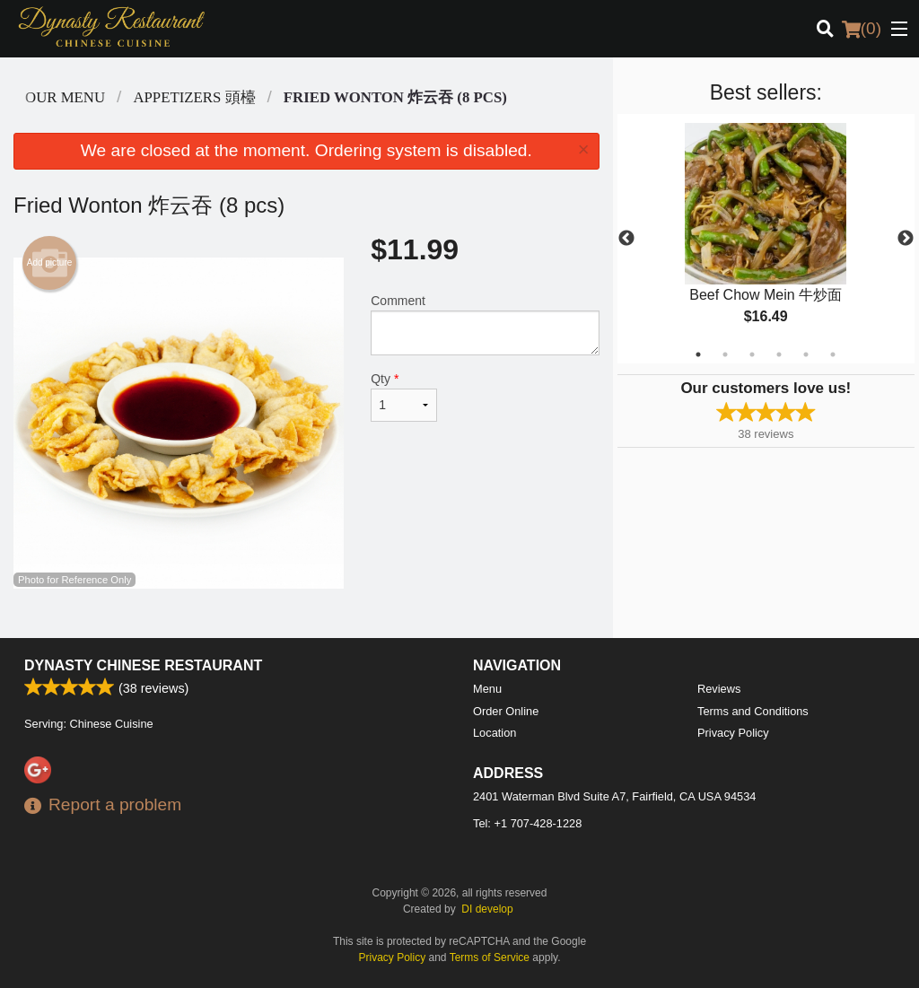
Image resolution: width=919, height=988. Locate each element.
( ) (861, 28)
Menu (487, 688)
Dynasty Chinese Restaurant (143, 665)
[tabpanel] (766, 238)
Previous (626, 239)
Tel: (527, 823)
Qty (404, 397)
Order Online (505, 711)
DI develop (486, 909)
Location (494, 732)
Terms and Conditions (753, 711)
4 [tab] (779, 354)
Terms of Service (490, 957)
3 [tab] (752, 354)
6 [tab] (833, 354)
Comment (485, 324)
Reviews (718, 688)
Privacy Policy (733, 732)
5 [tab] (806, 354)
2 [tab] (725, 354)
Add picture (50, 263)
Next (906, 239)
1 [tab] (698, 354)
